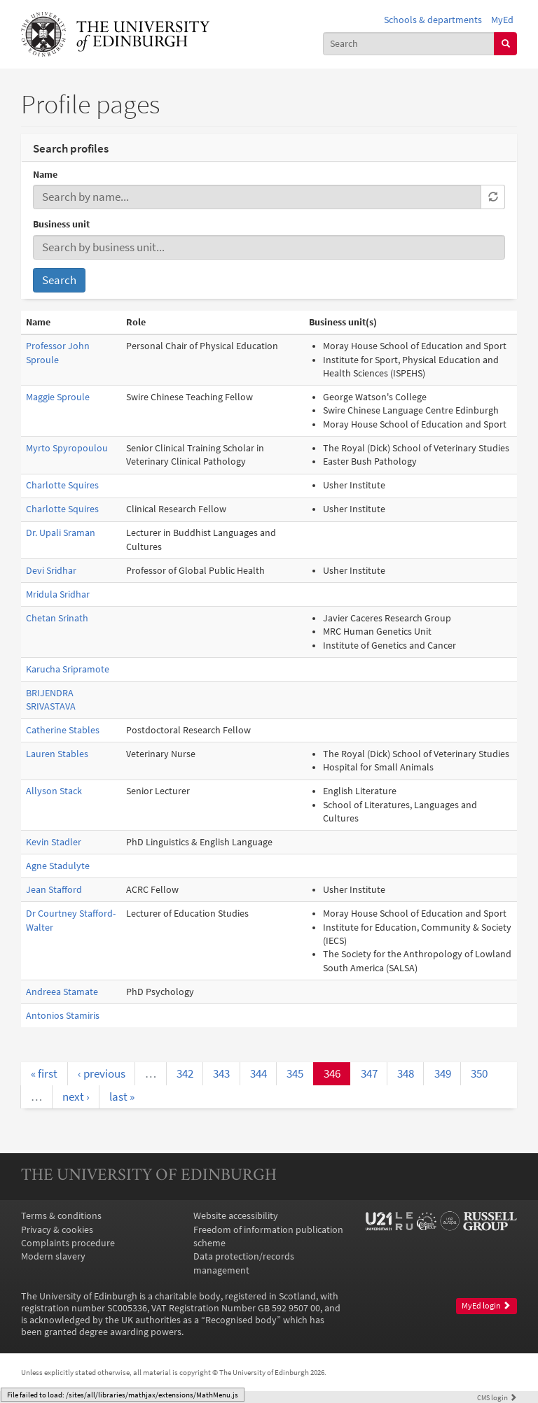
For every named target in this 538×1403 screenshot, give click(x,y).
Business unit (61, 224)
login (497, 1397)
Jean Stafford (54, 890)
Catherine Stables (62, 730)
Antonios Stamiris (62, 1016)
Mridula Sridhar (58, 594)
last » (121, 1096)
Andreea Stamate (62, 992)
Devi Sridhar (51, 571)
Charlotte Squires (62, 485)
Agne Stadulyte (58, 866)
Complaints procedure (68, 1243)
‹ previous (101, 1073)
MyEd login (486, 1306)
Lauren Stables (57, 754)
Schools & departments (433, 20)
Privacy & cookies (57, 1230)
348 (405, 1073)
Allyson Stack (54, 791)
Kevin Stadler (53, 842)
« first (44, 1073)
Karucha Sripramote (67, 669)
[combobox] (409, 43)
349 (442, 1073)
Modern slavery (53, 1256)
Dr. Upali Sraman (60, 533)
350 (479, 1073)
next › (76, 1096)
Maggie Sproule (58, 397)
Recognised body (241, 1320)
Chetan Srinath (57, 618)
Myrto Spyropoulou (67, 448)
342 (185, 1073)
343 (221, 1073)
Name (45, 175)
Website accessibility (235, 1216)
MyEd (502, 20)
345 (295, 1073)
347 (369, 1073)
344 (258, 1073)
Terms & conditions (61, 1216)
